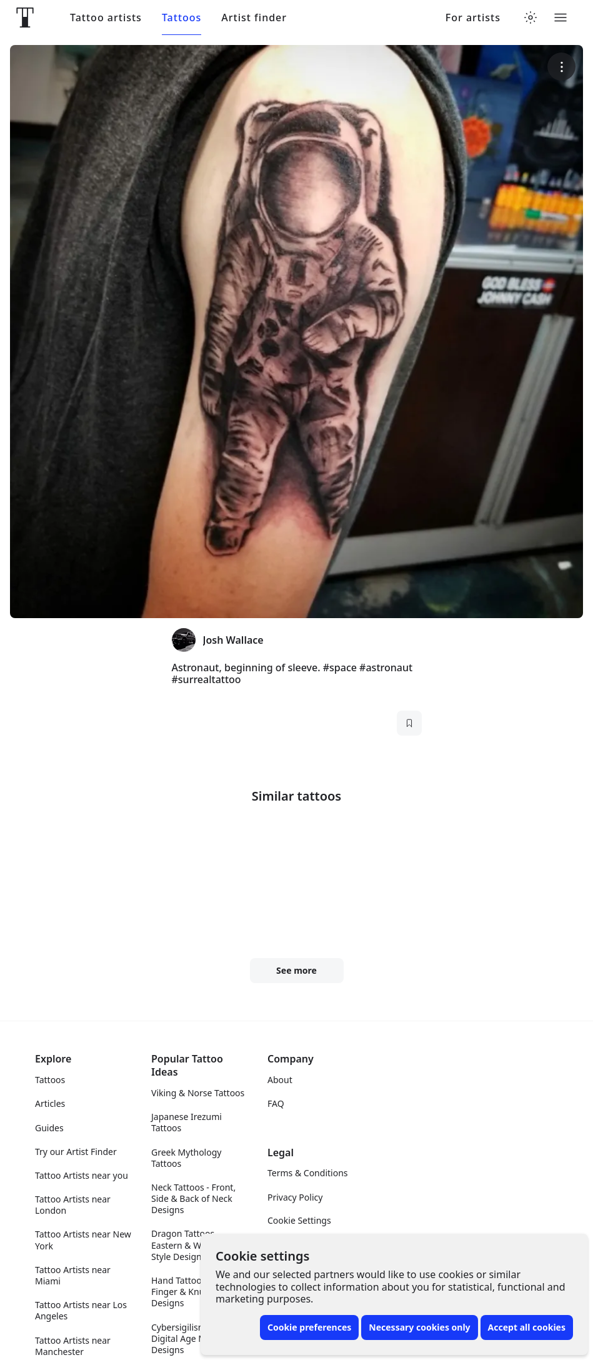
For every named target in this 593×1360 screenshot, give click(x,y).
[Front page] (25, 17)
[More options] (561, 66)
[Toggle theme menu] (531, 18)
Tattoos (181, 17)
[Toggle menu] (560, 17)
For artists (473, 17)
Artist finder (254, 17)
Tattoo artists (106, 17)
